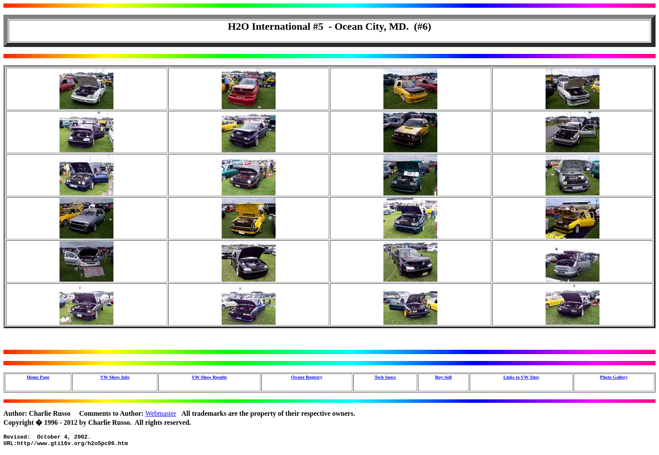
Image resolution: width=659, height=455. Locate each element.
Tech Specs (385, 377)
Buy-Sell (443, 377)
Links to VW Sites (521, 377)
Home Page (38, 377)
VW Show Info (114, 377)
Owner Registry (307, 377)
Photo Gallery (614, 377)
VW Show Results (209, 377)
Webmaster (160, 413)
